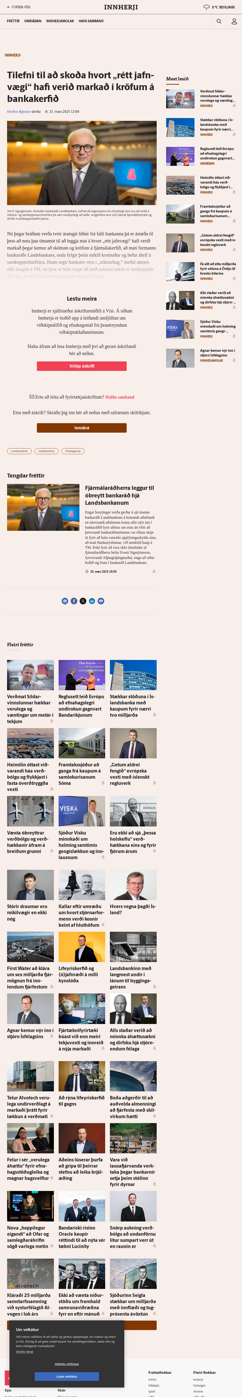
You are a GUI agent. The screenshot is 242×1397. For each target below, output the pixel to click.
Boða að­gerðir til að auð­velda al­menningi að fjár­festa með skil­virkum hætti (133, 1028)
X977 (199, 1312)
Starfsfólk (68, 1318)
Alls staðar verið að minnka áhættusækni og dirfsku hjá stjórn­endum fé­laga (131, 971)
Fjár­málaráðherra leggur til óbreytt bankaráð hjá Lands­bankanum (119, 496)
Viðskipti (157, 1276)
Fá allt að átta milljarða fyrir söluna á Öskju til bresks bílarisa (218, 269)
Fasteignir (202, 1276)
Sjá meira (82, 1215)
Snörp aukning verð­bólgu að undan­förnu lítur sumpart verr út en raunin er (132, 1137)
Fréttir (156, 1270)
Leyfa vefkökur (95, 1376)
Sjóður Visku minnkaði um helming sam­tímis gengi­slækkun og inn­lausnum (80, 809)
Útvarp (156, 1306)
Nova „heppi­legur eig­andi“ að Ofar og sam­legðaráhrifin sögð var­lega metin (29, 1137)
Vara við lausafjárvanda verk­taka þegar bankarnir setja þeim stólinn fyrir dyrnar (133, 1085)
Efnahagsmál (73, 451)
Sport (155, 1282)
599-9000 (19, 1316)
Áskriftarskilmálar (74, 1312)
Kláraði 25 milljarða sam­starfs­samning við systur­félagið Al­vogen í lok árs (27, 1194)
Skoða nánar (25, 1364)
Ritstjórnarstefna (73, 1306)
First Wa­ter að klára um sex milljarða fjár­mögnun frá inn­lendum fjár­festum (30, 919)
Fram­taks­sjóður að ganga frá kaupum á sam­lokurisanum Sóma (81, 757)
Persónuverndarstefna (21, 1298)
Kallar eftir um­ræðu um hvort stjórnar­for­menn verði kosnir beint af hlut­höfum (81, 867)
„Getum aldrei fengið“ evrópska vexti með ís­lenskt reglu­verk (132, 757)
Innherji (200, 1270)
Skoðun (157, 1294)
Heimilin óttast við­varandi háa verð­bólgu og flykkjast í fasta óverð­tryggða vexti (29, 757)
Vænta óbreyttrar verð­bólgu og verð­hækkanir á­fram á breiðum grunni (29, 809)
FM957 (200, 1306)
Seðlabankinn (47, 451)
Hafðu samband (73, 1299)
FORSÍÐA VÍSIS (18, 6)
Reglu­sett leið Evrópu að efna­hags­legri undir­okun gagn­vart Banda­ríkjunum (79, 700)
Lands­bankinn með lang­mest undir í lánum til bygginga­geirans (133, 919)
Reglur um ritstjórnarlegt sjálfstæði (23, 1290)
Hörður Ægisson (19, 112)
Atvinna (200, 1282)
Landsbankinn (19, 451)
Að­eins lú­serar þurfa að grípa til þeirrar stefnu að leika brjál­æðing (82, 1085)
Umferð (67, 1324)
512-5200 (75, 1287)
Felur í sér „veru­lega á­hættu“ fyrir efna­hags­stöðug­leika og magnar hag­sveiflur (30, 1085)
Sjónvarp (157, 1300)
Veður (199, 1294)
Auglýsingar (69, 1294)
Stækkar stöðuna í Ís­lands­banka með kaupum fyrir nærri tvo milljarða (131, 700)
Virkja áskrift (81, 366)
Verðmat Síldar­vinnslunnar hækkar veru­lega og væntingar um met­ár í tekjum (30, 700)
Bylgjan (200, 1300)
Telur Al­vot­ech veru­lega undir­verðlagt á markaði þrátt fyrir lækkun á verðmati (30, 1028)
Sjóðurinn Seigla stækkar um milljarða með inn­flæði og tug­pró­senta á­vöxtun (133, 1194)
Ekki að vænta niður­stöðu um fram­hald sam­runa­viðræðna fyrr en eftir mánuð (82, 1194)
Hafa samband (91, 21)
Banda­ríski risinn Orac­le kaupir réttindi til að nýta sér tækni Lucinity (81, 1137)
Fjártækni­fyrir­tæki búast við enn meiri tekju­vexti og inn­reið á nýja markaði (81, 971)
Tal (197, 1318)
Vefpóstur (68, 1330)
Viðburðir (202, 1288)
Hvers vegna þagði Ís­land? (131, 862)
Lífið (154, 1288)
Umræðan (33, 21)
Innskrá (81, 428)
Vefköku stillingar (39, 1376)
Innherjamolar (60, 21)
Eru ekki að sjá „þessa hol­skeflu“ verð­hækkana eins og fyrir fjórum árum (133, 809)
